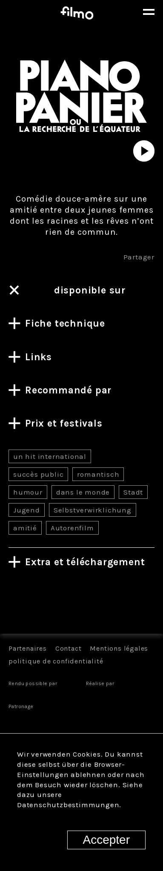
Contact (68, 648)
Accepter (106, 839)
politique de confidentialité (56, 661)
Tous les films (81, 604)
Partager (138, 257)
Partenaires (28, 648)
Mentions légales (119, 648)
